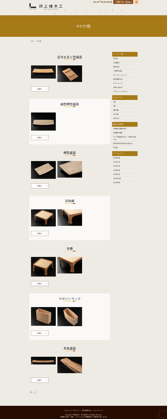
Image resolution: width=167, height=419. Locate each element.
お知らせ (116, 116)
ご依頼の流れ (98, 10)
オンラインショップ (130, 10)
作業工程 (89, 10)
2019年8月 (116, 168)
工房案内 (81, 10)
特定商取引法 (117, 77)
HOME (74, 10)
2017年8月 (116, 180)
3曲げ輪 (116, 108)
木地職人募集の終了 (120, 126)
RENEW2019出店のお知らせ (123, 141)
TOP (32, 39)
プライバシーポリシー (121, 89)
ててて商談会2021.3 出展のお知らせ (124, 136)
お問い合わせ (117, 85)
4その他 (39, 39)
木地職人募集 (117, 130)
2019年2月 (116, 172)
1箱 (114, 99)
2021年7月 (116, 160)
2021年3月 (116, 164)
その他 (119, 10)
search (136, 2)
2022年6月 (116, 155)
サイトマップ (117, 81)
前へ (31, 390)
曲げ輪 (113, 10)
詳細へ (39, 87)
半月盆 (115, 145)
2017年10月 (117, 176)
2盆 (114, 104)
